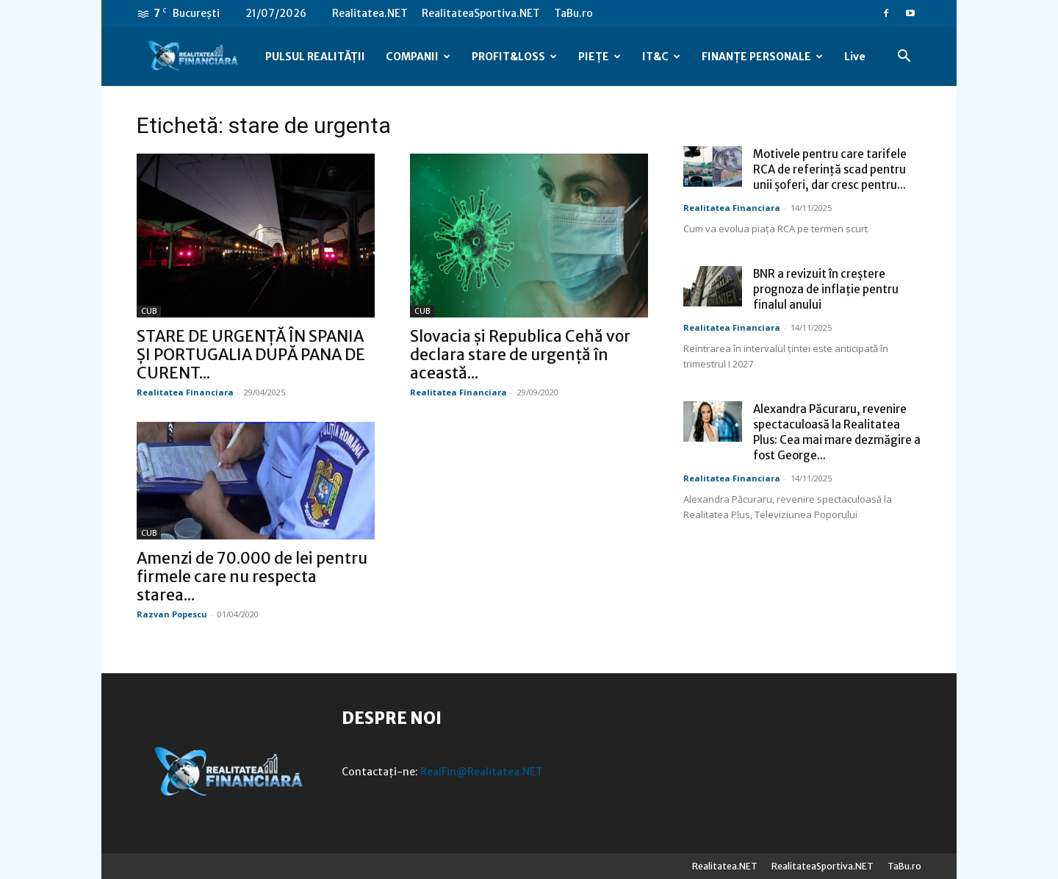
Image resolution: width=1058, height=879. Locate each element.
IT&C (661, 56)
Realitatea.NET (370, 13)
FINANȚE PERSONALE (762, 56)
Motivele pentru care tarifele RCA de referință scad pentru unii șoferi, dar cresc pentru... (830, 169)
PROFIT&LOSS (514, 56)
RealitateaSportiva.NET (481, 13)
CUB (148, 311)
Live (855, 56)
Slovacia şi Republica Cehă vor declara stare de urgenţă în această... (520, 354)
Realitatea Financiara (185, 392)
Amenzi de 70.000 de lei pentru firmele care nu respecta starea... (252, 576)
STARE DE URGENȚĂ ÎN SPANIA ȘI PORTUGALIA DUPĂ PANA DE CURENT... (251, 354)
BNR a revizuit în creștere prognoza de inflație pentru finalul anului (826, 289)
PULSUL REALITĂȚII (315, 56)
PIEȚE (599, 56)
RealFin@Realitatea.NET (481, 771)
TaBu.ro (573, 13)
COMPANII (418, 56)
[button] (903, 58)
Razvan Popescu (172, 614)
